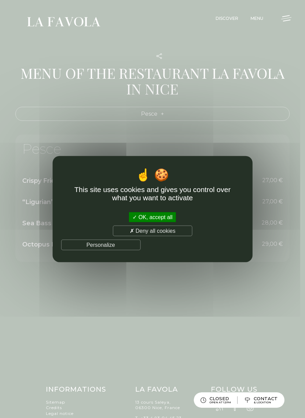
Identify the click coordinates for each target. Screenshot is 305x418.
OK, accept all (152, 217)
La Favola (63, 22)
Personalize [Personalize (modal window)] (100, 245)
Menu (257, 18)
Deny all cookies (153, 230)
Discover (227, 18)
